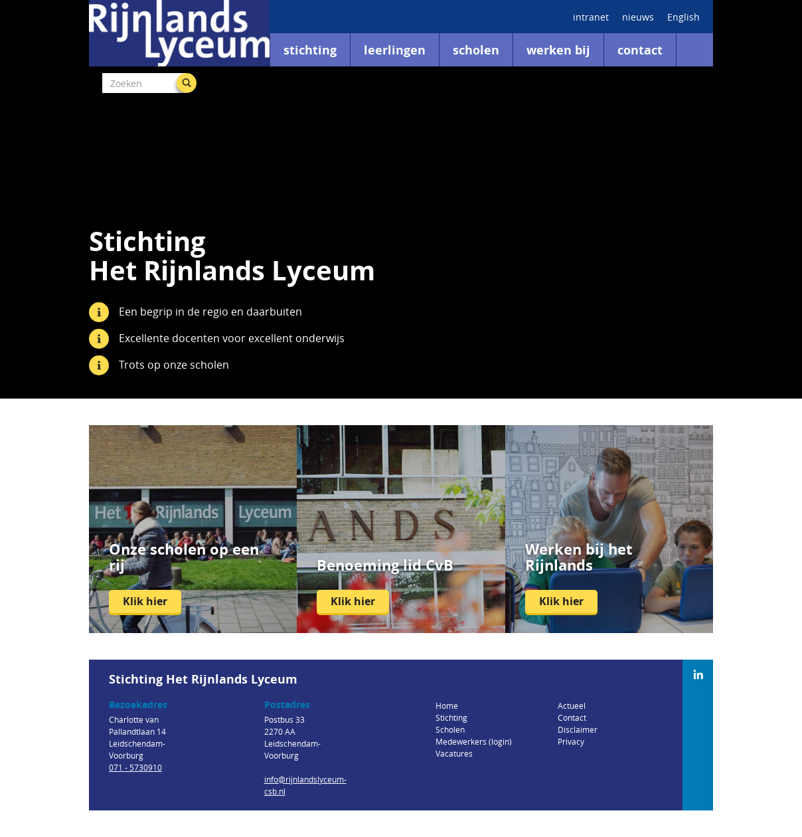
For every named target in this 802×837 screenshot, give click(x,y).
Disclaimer (578, 729)
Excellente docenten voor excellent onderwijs (232, 338)
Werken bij (558, 50)
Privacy (571, 741)
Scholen (476, 50)
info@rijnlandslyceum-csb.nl (305, 785)
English (683, 17)
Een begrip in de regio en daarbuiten (210, 311)
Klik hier (145, 601)
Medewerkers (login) (474, 741)
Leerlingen (395, 50)
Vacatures (454, 753)
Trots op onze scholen (174, 364)
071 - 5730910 (135, 767)
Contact (640, 50)
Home (447, 705)
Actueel (572, 705)
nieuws (638, 17)
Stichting (310, 50)
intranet (591, 17)
